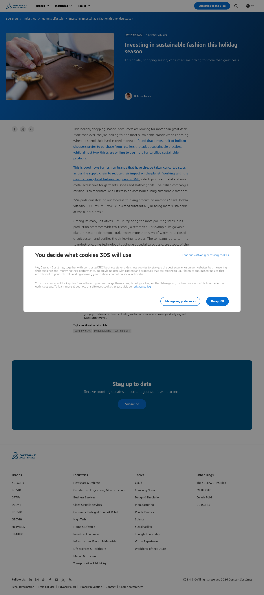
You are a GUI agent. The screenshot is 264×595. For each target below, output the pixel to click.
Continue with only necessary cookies (205, 255)
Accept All (217, 301)
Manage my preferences (180, 301)
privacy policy (142, 286)
